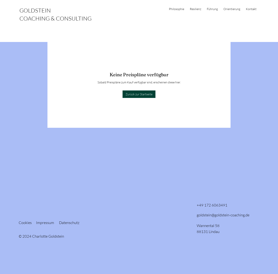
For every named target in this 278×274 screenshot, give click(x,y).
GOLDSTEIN (35, 10)
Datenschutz (69, 222)
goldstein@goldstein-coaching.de (223, 215)
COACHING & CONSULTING (55, 18)
